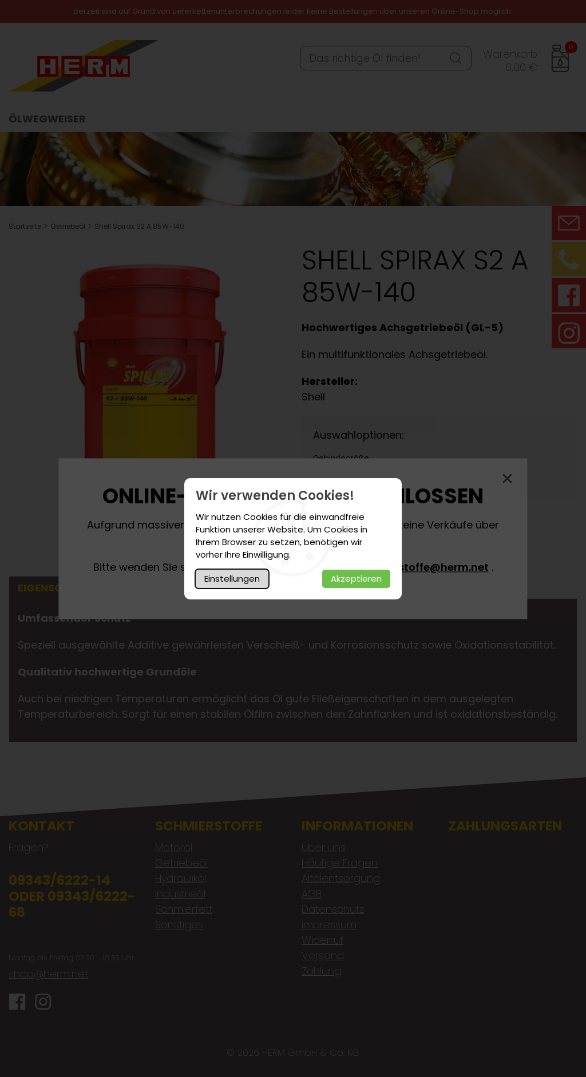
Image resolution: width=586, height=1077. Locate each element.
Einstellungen (232, 579)
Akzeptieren (356, 579)
